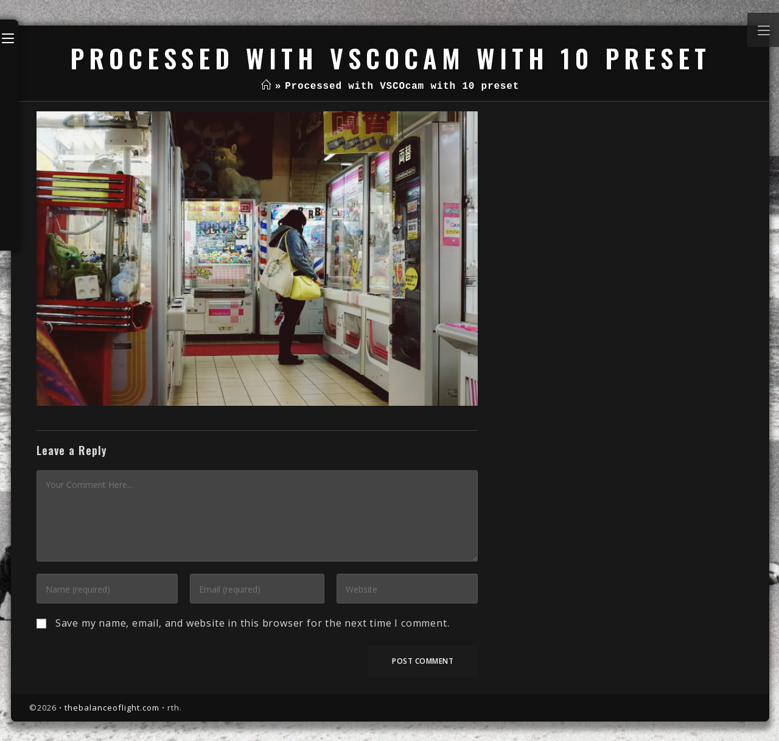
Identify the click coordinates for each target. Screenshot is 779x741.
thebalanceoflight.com (112, 707)
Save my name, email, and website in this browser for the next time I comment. (252, 623)
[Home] (266, 86)
